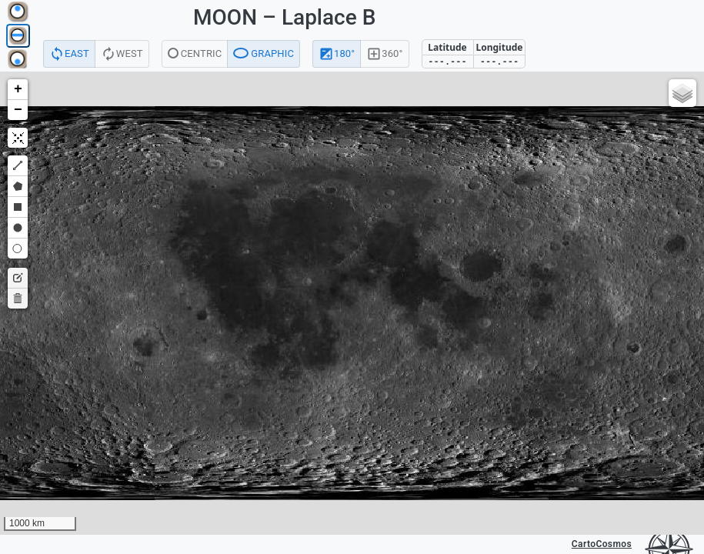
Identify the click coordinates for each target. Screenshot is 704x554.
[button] (18, 89)
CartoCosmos (602, 544)
